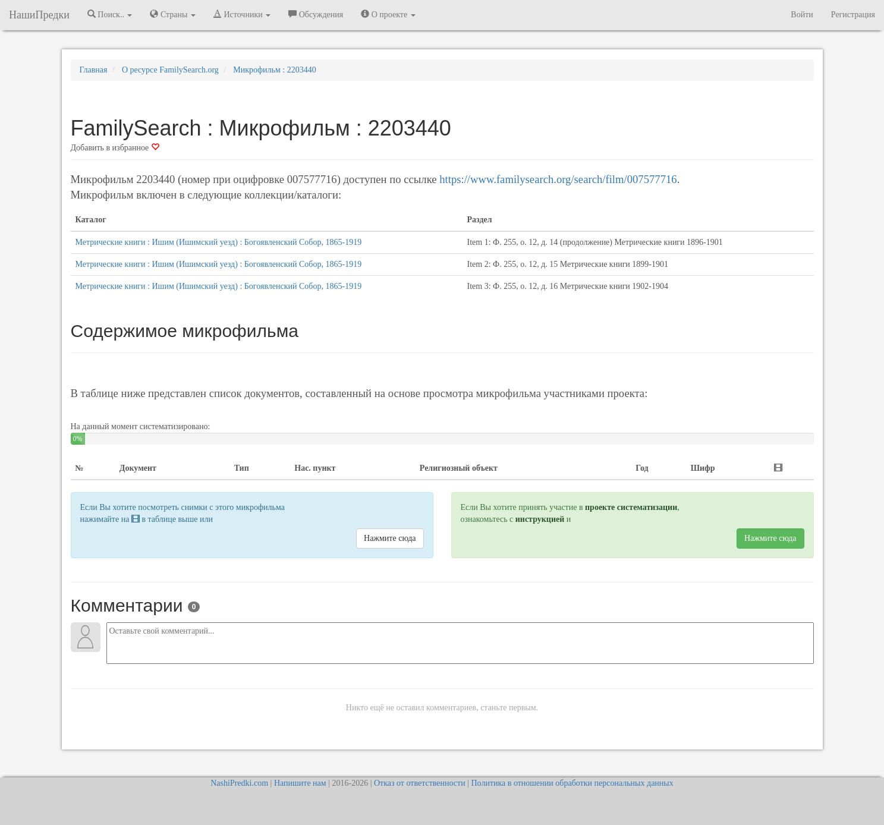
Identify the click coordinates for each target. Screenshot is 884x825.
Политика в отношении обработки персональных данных (572, 783)
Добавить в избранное (115, 147)
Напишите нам (300, 783)
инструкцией (539, 519)
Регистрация (853, 14)
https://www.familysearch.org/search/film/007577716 (558, 179)
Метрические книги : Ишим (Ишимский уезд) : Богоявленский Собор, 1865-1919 (218, 242)
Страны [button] (173, 14)
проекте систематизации (631, 507)
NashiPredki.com (239, 783)
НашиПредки (39, 15)
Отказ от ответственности (419, 783)
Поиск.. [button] (110, 14)
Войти (802, 14)
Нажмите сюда (390, 538)
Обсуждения (315, 14)
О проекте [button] (388, 14)
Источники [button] (241, 14)
